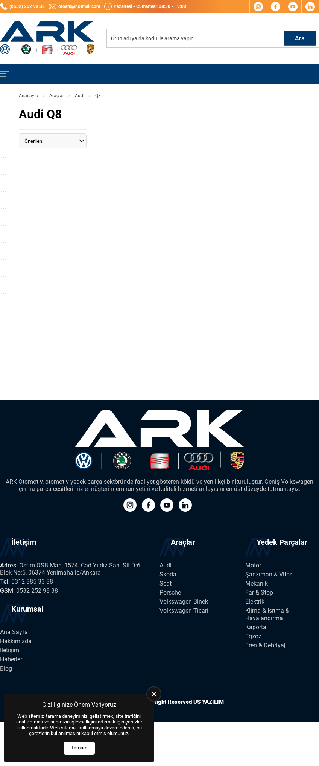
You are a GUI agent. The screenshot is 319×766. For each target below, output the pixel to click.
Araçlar (56, 95)
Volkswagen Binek (184, 601)
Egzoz (253, 636)
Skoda (168, 574)
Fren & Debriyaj (265, 645)
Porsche (170, 592)
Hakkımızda (16, 641)
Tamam (79, 748)
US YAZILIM (208, 702)
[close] (153, 694)
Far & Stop (259, 592)
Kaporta (255, 627)
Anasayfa (28, 95)
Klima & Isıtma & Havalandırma (267, 614)
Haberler (11, 659)
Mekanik (256, 583)
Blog (6, 668)
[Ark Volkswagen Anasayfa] (47, 38)
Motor (253, 565)
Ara (300, 38)
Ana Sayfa (14, 632)
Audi (79, 95)
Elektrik (254, 601)
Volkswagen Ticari (184, 610)
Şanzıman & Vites (268, 574)
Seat (166, 583)
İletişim (9, 650)
